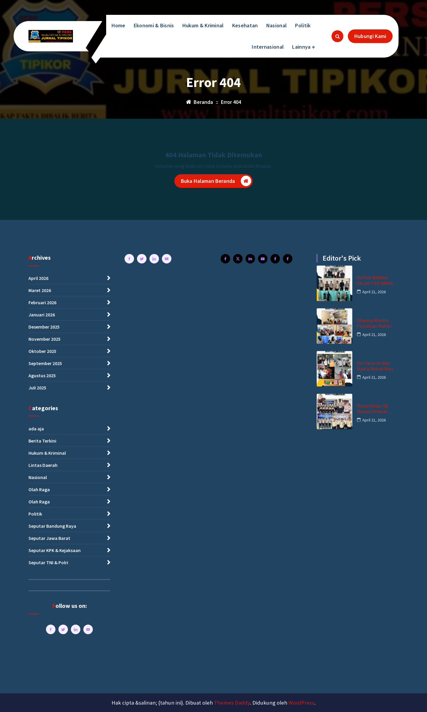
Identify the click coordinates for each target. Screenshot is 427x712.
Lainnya (301, 46)
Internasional (268, 46)
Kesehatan (245, 25)
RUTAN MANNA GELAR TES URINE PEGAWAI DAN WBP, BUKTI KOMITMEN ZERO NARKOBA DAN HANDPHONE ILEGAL (377, 682)
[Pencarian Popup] (337, 36)
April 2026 (38, 680)
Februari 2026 (42, 704)
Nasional (276, 25)
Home (118, 25)
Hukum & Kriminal (203, 25)
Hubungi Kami (370, 36)
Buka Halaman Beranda (216, 181)
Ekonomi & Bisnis (154, 25)
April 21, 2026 (374, 693)
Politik (302, 25)
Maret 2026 (39, 692)
